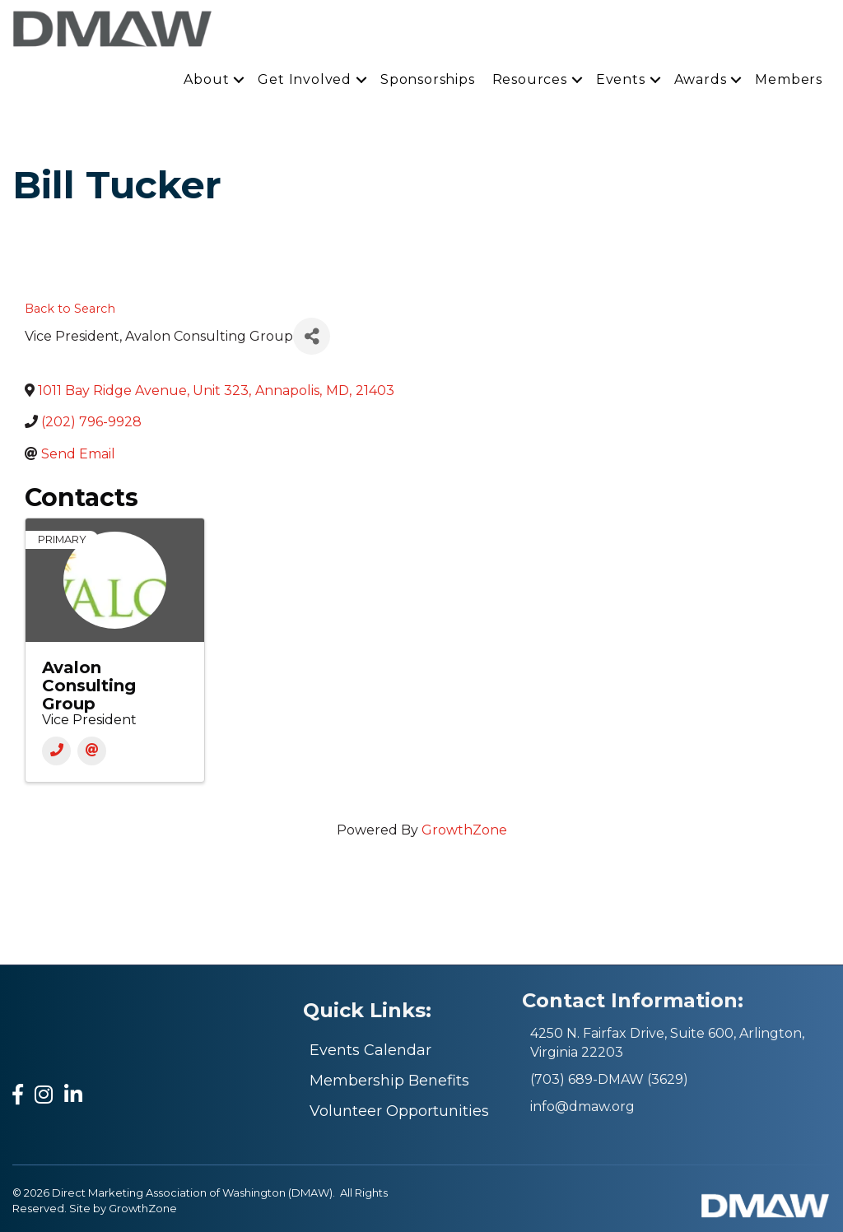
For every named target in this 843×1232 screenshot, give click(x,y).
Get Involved (305, 79)
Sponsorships (427, 79)
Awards (700, 79)
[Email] (91, 751)
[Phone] (56, 751)
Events (620, 79)
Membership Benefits (389, 1081)
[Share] (311, 336)
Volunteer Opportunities (399, 1111)
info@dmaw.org (582, 1106)
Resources (529, 79)
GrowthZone (464, 830)
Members (788, 79)
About (206, 79)
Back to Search (70, 308)
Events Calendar (370, 1050)
